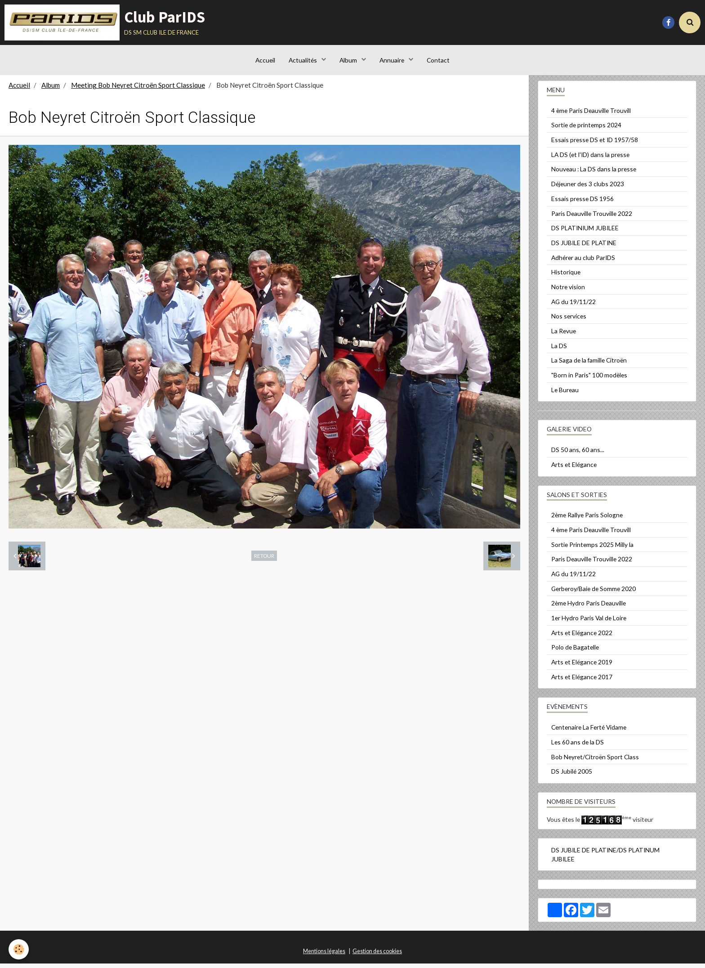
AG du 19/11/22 (573, 306)
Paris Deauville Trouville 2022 (591, 218)
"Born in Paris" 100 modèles (589, 379)
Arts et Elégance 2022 (581, 637)
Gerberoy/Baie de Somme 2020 (593, 593)
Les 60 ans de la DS (577, 746)
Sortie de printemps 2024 (586, 129)
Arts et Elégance (574, 469)
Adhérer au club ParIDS (583, 262)
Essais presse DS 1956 (582, 203)
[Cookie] (19, 949)
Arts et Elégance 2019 (581, 666)
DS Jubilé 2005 (571, 776)
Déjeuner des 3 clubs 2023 (587, 188)
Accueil (265, 60)
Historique (565, 276)
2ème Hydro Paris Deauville (588, 607)
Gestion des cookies (377, 955)
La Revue (563, 335)
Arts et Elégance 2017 (581, 681)
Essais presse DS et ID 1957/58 (594, 144)
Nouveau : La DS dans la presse (593, 173)
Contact (438, 60)
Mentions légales (324, 955)
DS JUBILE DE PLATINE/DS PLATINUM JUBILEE (605, 859)
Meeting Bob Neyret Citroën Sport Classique (138, 89)
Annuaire (392, 60)
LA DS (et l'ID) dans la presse (590, 159)
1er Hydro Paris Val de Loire (588, 622)
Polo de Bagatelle (575, 651)
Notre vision (568, 291)
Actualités (303, 60)
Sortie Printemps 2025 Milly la (592, 549)
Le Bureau (565, 394)
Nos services (568, 320)
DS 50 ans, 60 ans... (577, 454)
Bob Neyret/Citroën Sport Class (595, 761)
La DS (559, 350)
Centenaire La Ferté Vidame (588, 731)
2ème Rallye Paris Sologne (587, 519)
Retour (264, 560)
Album (348, 60)
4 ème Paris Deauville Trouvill (591, 115)
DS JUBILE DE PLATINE (583, 247)
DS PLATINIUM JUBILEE (585, 232)
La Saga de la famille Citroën (589, 364)
